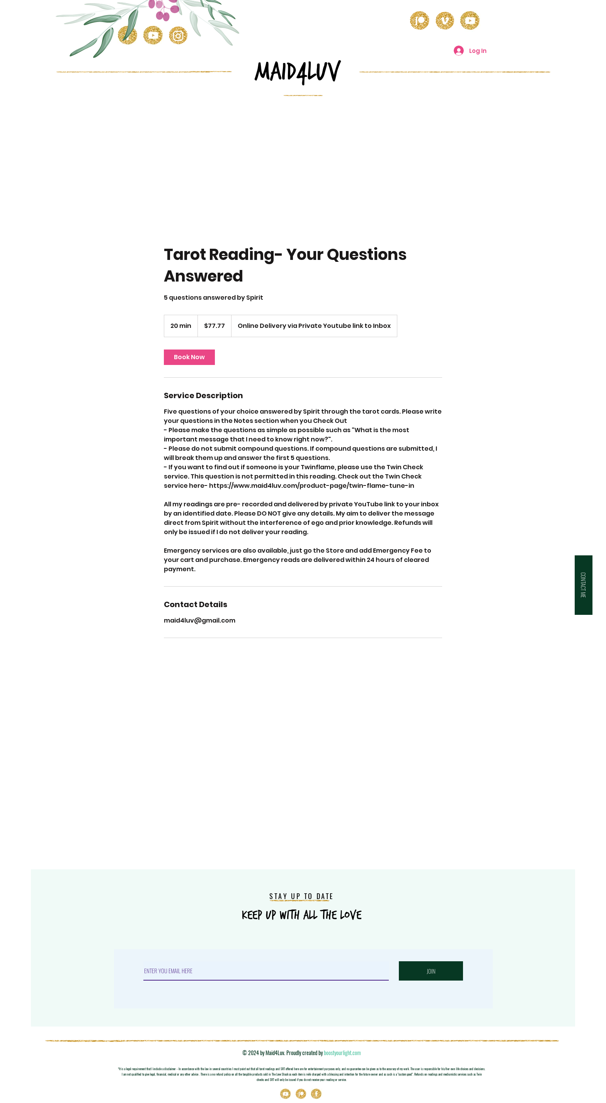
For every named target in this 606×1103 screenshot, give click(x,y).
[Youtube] (285, 1094)
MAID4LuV (297, 72)
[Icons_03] (316, 1094)
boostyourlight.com (342, 1053)
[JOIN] (431, 971)
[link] (189, 357)
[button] (583, 585)
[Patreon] (301, 1094)
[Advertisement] (303, 160)
